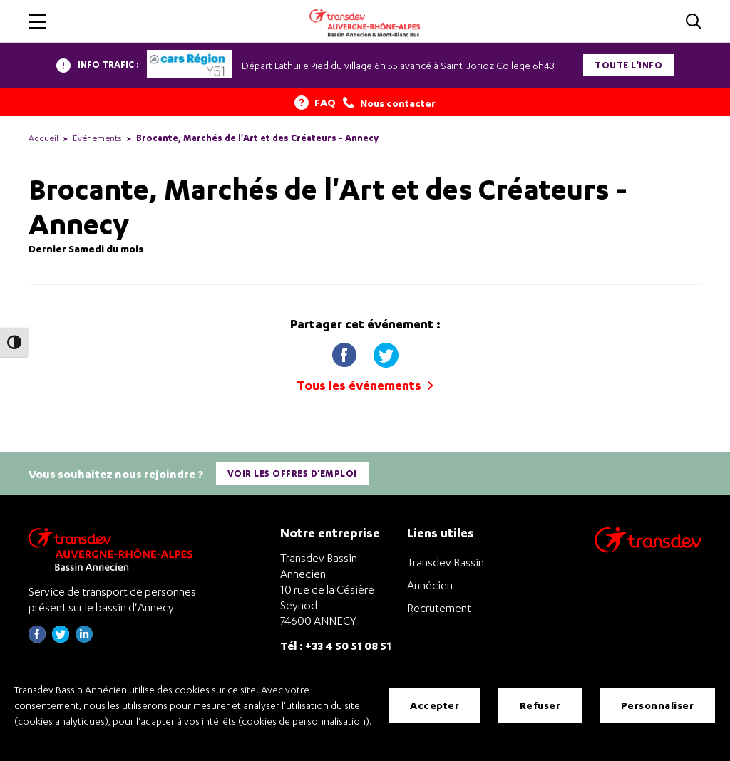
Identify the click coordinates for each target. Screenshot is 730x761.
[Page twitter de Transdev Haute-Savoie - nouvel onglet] (60, 638)
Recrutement (439, 607)
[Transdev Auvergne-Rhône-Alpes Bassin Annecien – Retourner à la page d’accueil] (114, 548)
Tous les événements (365, 385)
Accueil (43, 138)
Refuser (540, 705)
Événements (97, 138)
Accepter (434, 705)
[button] (37, 21)
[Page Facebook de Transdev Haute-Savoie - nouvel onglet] (37, 638)
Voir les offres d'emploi (292, 473)
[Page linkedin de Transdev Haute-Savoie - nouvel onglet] (84, 638)
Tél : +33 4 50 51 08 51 (335, 644)
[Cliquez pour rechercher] (694, 22)
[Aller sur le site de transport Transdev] (648, 548)
